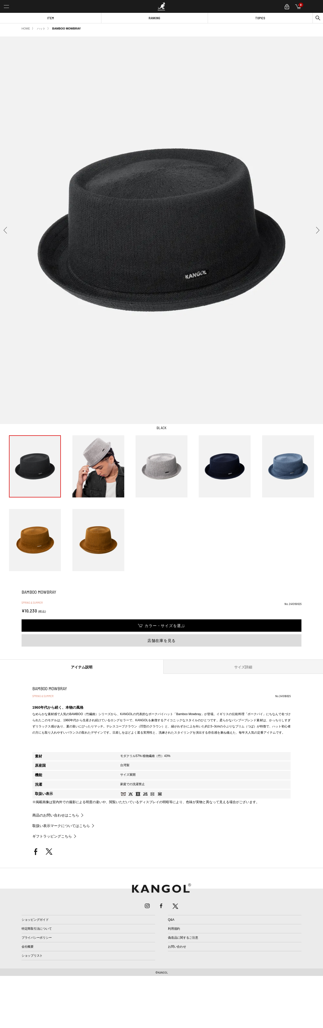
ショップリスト (32, 955)
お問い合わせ (177, 946)
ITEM (50, 18)
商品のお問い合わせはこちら (55, 815)
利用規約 (174, 928)
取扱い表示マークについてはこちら (61, 826)
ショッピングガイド (35, 919)
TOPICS (260, 18)
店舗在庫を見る (161, 640)
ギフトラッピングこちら (52, 836)
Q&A (171, 919)
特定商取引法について (37, 928)
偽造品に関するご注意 (183, 937)
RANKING (154, 18)
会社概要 (28, 946)
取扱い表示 (44, 794)
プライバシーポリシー (37, 937)
